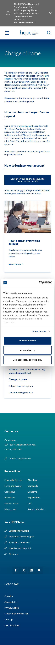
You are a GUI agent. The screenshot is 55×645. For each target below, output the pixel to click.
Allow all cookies (27, 340)
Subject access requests (21, 386)
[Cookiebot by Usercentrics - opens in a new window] (39, 283)
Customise (27, 350)
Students (13, 554)
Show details (39, 331)
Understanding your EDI (21, 392)
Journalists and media (19, 542)
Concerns (32, 491)
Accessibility (10, 601)
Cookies (8, 596)
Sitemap (8, 619)
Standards (33, 485)
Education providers (19, 530)
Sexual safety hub (36, 509)
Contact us (9, 491)
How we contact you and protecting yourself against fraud (27, 371)
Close (50, 13)
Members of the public (20, 548)
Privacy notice (11, 607)
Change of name (18, 379)
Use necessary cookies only (27, 360)
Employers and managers (21, 536)
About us (32, 480)
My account (10, 509)
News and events (12, 485)
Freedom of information (16, 613)
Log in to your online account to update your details (27, 179)
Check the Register (13, 480)
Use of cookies (11, 625)
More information (23, 22)
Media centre (11, 503)
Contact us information (20, 458)
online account (25, 125)
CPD (30, 503)
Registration (34, 497)
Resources (9, 497)
